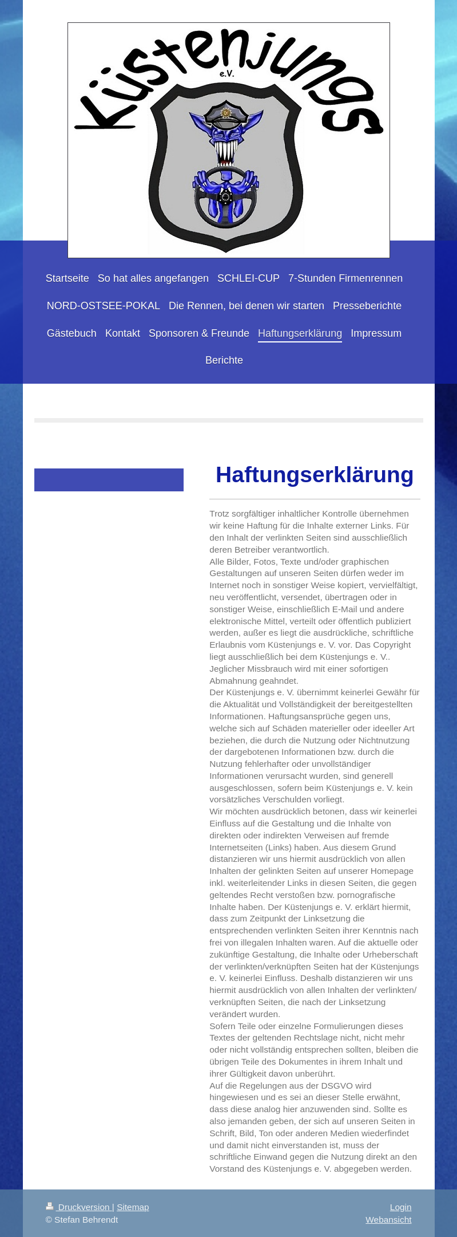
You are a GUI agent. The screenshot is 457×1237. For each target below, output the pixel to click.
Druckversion (79, 1207)
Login (401, 1207)
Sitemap (133, 1207)
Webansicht (388, 1219)
